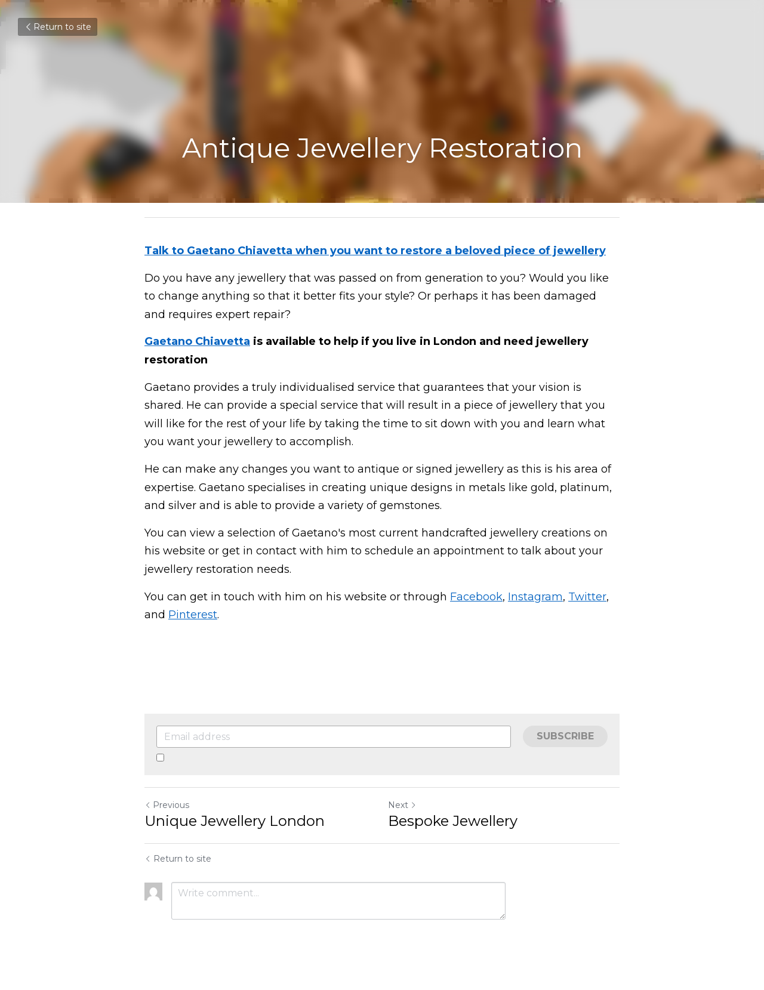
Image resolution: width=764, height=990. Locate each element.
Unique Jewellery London (234, 820)
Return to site (57, 26)
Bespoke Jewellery (452, 820)
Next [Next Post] (402, 805)
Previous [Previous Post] (166, 805)
